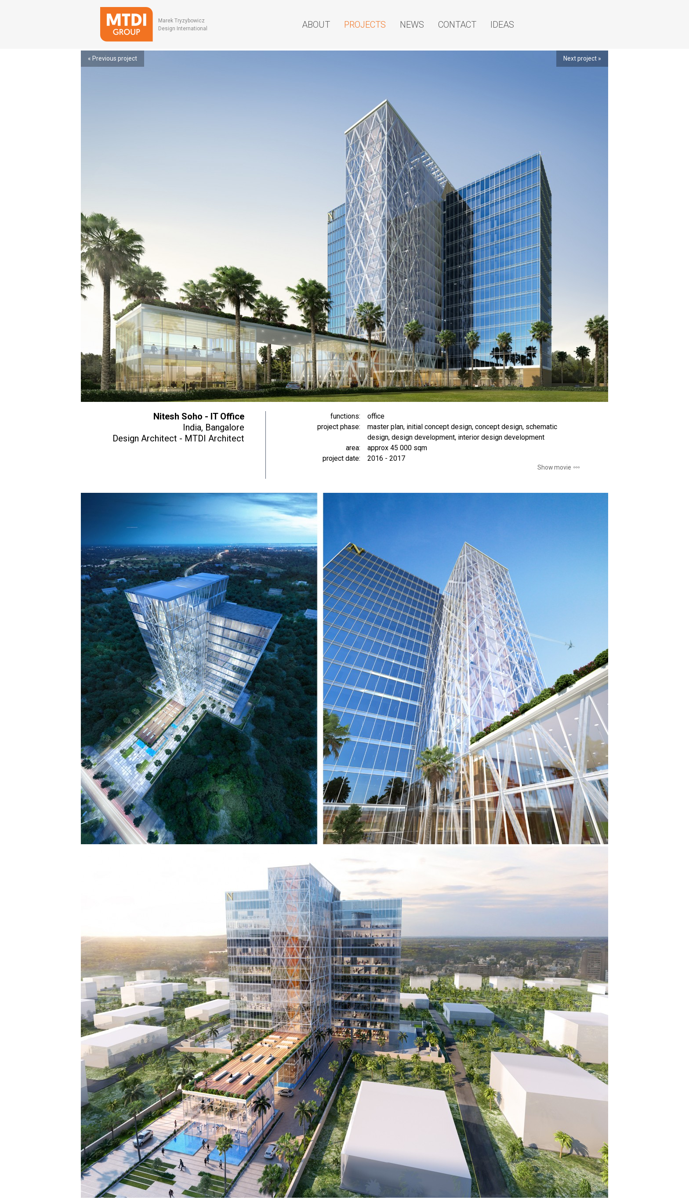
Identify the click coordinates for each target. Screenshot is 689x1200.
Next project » (582, 58)
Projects (365, 24)
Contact (457, 24)
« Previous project (112, 58)
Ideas (502, 24)
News (412, 24)
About (316, 24)
